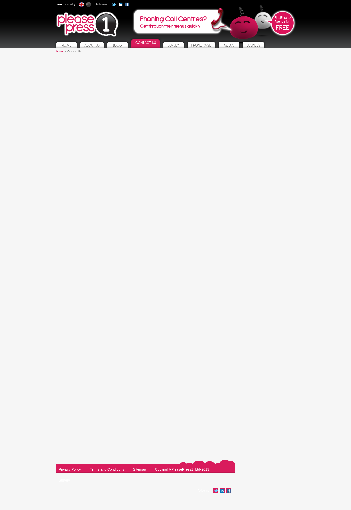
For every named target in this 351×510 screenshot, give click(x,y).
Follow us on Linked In (120, 4)
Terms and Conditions (107, 469)
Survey (64, 480)
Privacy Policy (70, 469)
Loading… (145, 260)
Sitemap (139, 469)
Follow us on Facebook (128, 6)
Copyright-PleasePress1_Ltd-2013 (182, 469)
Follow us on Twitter (113, 4)
